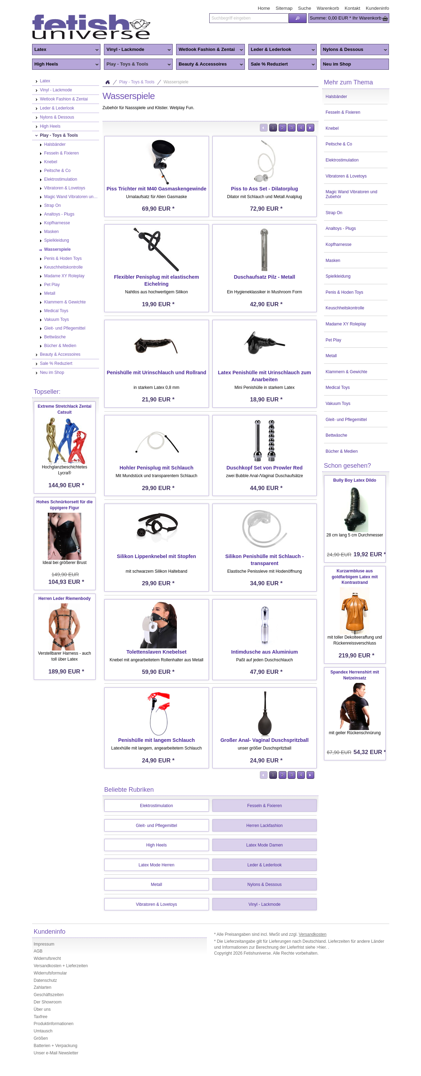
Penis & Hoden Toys (344, 292)
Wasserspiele (176, 82)
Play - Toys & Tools (137, 64)
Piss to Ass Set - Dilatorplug (264, 188)
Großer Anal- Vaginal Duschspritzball (264, 740)
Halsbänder (336, 96)
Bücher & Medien (342, 451)
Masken (333, 260)
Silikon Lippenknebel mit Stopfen (156, 556)
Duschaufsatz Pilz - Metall (264, 277)
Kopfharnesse (339, 244)
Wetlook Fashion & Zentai (209, 50)
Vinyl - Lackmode (137, 50)
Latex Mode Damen (264, 845)
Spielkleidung (338, 276)
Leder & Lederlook (281, 50)
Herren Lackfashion (264, 825)
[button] (297, 18)
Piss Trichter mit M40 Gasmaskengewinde (156, 188)
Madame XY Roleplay (346, 324)
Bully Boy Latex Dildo (354, 480)
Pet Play (333, 340)
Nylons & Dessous (354, 50)
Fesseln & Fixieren (343, 112)
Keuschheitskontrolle (345, 308)
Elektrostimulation (342, 160)
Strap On (334, 212)
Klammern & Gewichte (346, 371)
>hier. (322, 947)
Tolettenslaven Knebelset (156, 652)
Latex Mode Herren (156, 865)
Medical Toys (338, 387)
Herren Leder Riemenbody (64, 598)
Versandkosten (312, 934)
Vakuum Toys (338, 403)
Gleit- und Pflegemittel (346, 419)
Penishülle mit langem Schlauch (156, 740)
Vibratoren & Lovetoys (346, 176)
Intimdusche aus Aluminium (264, 652)
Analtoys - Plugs (341, 228)
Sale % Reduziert (281, 64)
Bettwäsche (336, 435)
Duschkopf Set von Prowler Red (264, 468)
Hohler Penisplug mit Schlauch (157, 468)
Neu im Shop (337, 64)
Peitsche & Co (339, 144)
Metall (331, 355)
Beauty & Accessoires (209, 64)
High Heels (65, 64)
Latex (65, 50)
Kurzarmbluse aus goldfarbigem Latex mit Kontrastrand (355, 577)
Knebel (332, 128)
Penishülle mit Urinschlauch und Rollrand (156, 372)
